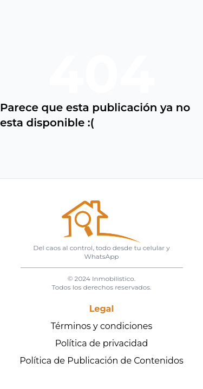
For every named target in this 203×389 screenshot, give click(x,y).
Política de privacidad (101, 343)
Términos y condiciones (102, 326)
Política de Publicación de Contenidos (101, 361)
